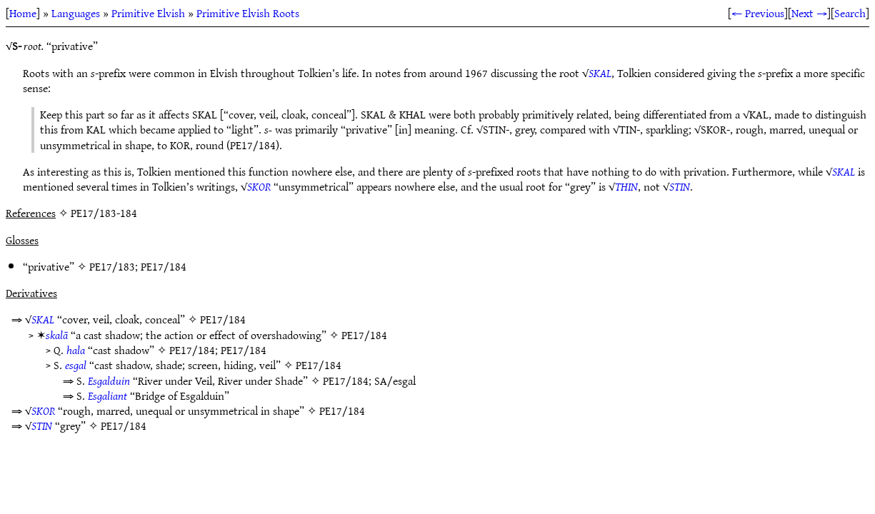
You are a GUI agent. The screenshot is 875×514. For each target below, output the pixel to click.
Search (850, 13)
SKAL (600, 73)
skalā (57, 335)
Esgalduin (109, 380)
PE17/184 (163, 266)
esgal (75, 365)
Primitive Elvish (148, 13)
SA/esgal (395, 380)
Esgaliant (107, 395)
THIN (626, 186)
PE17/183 (112, 266)
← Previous (757, 13)
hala (75, 350)
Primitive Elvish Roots (247, 13)
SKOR (259, 186)
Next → (809, 13)
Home (22, 13)
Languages (75, 13)
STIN (679, 186)
